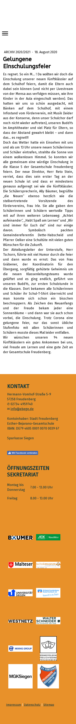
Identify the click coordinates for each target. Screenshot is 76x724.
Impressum (13, 705)
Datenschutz (32, 705)
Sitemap (48, 705)
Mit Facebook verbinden (22, 453)
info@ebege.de (22, 409)
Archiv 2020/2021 (17, 52)
